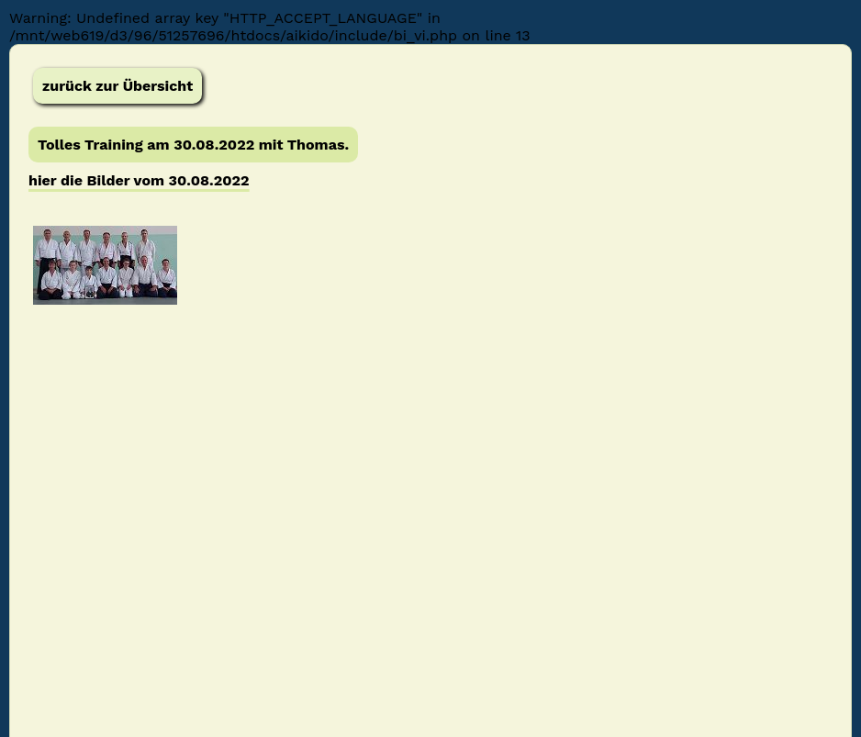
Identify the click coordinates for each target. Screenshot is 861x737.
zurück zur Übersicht (117, 86)
